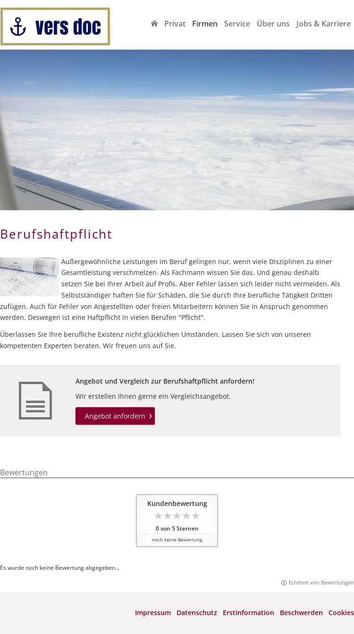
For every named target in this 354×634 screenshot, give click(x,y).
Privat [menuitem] (174, 23)
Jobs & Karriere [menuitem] (323, 23)
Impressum (153, 612)
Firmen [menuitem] (205, 23)
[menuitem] (154, 23)
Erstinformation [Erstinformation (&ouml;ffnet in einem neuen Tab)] (248, 612)
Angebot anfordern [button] (115, 415)
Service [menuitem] (237, 23)
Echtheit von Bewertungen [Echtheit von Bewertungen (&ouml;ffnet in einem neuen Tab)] (321, 582)
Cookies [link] (341, 612)
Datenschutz (197, 612)
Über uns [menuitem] (273, 23)
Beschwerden (301, 612)
